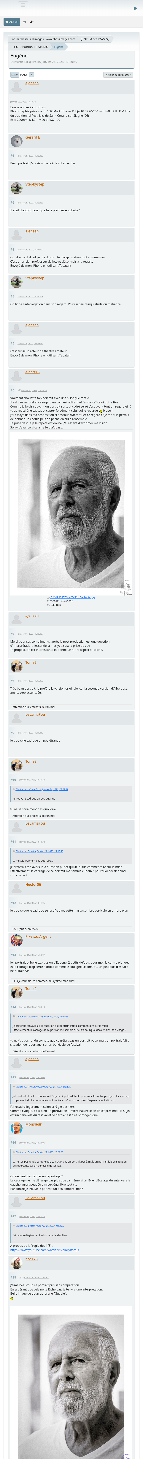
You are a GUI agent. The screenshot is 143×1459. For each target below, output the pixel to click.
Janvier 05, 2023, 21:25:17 (30, 343)
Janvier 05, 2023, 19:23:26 (30, 202)
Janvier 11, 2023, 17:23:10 (32, 1006)
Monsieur (33, 1124)
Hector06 (33, 884)
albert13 (32, 371)
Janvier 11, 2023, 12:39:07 (30, 633)
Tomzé (30, 662)
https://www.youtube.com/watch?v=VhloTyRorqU (44, 1250)
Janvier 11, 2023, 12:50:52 (30, 680)
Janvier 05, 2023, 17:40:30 (23, 101)
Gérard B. (33, 137)
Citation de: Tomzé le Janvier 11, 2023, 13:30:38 (39, 851)
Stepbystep (34, 184)
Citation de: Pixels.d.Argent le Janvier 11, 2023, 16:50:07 (43, 1086)
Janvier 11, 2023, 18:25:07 (32, 1077)
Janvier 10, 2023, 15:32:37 (34, 390)
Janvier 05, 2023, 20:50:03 (30, 296)
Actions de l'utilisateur (118, 74)
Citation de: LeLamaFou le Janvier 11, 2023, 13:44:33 (41, 1016)
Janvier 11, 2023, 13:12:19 (30, 732)
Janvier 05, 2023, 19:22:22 (30, 155)
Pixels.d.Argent (38, 936)
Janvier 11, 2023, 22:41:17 (32, 1216)
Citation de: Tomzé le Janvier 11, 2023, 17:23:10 (39, 1152)
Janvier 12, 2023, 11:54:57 (36, 1277)
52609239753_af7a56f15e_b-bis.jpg (71, 597)
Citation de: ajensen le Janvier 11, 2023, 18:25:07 (39, 1225)
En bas (14, 74)
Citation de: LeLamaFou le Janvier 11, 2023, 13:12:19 (41, 789)
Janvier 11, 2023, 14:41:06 (32, 902)
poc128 (31, 1258)
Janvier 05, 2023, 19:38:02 (30, 249)
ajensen (32, 82)
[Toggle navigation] (23, 5)
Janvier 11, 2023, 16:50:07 (32, 954)
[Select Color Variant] (135, 8)
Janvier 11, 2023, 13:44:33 (32, 841)
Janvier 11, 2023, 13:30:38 (32, 779)
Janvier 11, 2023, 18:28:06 (32, 1142)
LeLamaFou (35, 714)
